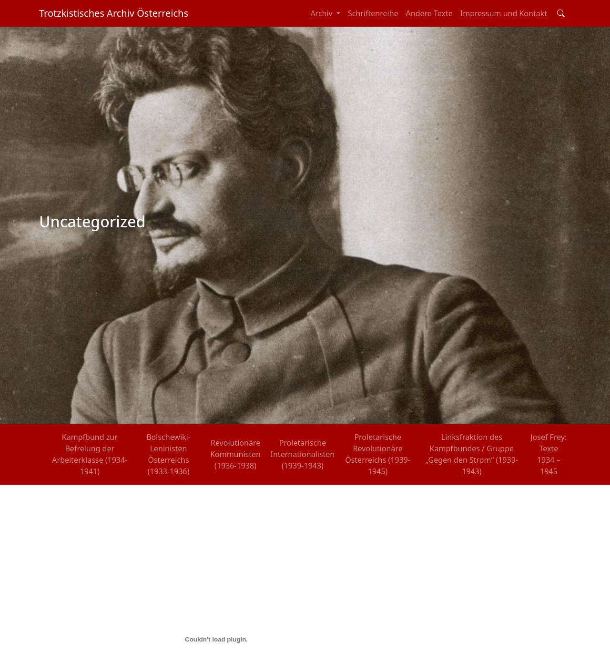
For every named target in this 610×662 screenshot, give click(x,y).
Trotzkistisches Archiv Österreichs (113, 13)
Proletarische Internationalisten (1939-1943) (303, 454)
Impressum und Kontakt (503, 13)
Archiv (322, 13)
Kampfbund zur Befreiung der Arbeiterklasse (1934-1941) (89, 454)
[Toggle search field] (561, 13)
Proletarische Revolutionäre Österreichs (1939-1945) (377, 454)
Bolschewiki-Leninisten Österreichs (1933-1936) (168, 454)
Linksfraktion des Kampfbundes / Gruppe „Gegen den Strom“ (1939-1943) (472, 454)
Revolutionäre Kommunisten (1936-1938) (235, 454)
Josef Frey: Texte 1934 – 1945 (548, 454)
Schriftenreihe (373, 13)
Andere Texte (429, 13)
